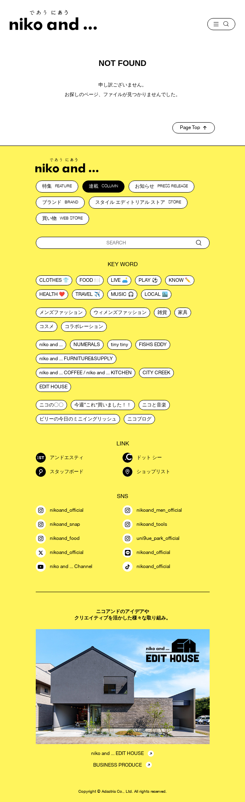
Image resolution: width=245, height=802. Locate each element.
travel (84, 294)
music (119, 294)
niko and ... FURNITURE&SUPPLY (76, 358)
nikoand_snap (58, 524)
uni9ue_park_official (151, 538)
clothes (50, 280)
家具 (183, 312)
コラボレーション (84, 326)
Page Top (193, 127)
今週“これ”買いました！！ (102, 405)
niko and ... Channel (64, 567)
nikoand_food (58, 538)
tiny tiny (119, 344)
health (48, 294)
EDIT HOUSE (53, 387)
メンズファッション (61, 312)
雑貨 (162, 312)
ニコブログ (139, 419)
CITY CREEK (156, 372)
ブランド (60, 202)
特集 (57, 186)
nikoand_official (60, 510)
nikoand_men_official (152, 510)
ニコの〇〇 (51, 405)
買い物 (62, 218)
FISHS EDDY (153, 344)
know (176, 280)
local (153, 294)
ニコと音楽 (154, 405)
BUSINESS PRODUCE (117, 765)
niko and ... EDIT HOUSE (117, 753)
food (86, 280)
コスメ (46, 326)
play (145, 280)
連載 (103, 186)
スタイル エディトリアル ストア (138, 202)
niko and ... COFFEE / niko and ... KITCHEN (85, 372)
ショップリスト (146, 472)
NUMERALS (87, 344)
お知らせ (161, 186)
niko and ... (51, 344)
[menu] (221, 24)
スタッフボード (60, 472)
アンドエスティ (60, 458)
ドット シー (142, 458)
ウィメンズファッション (120, 312)
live (115, 280)
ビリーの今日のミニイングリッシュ (77, 419)
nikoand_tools (144, 524)
